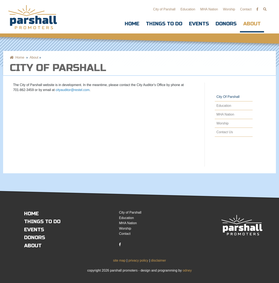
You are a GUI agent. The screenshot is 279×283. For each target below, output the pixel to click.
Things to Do (164, 24)
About (252, 24)
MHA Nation (209, 9)
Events (199, 24)
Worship (229, 9)
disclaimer (158, 260)
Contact (246, 9)
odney (187, 270)
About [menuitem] (34, 57)
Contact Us (224, 132)
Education (187, 9)
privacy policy (138, 260)
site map (119, 260)
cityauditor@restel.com (73, 90)
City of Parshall (164, 9)
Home (132, 24)
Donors (226, 24)
